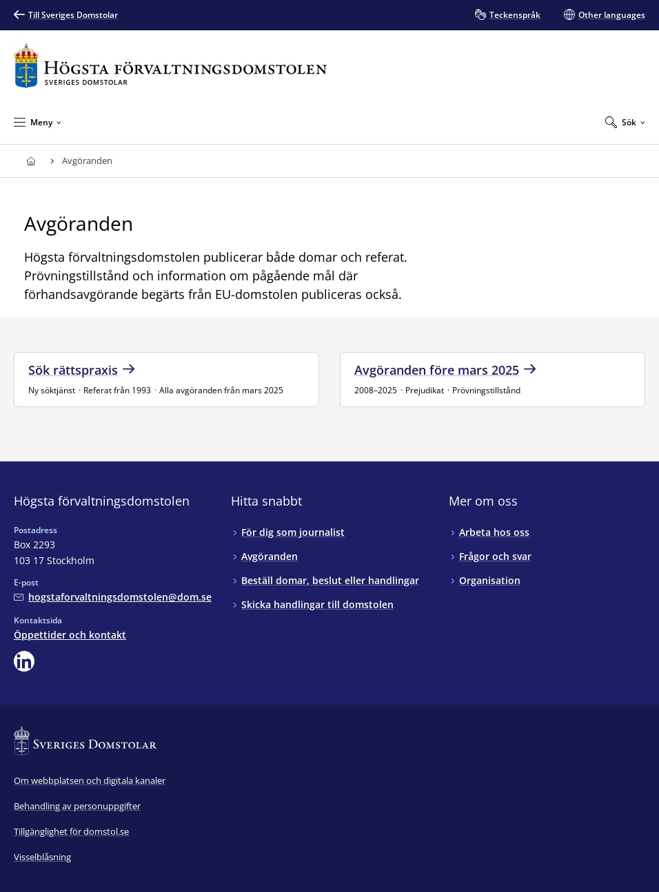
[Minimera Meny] (37, 122)
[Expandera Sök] (625, 122)
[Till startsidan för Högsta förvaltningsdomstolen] (170, 65)
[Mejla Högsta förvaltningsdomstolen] (113, 597)
